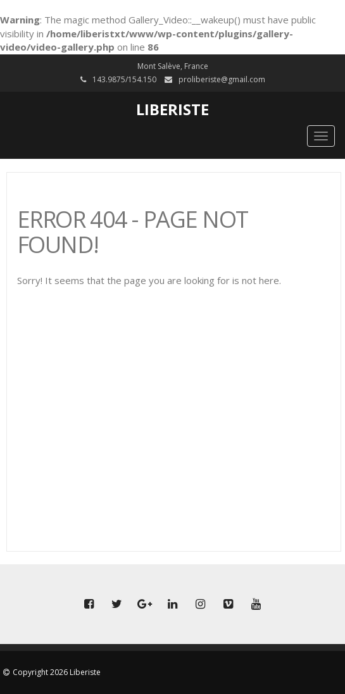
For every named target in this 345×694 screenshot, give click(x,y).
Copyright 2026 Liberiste (57, 672)
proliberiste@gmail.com (222, 79)
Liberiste (172, 109)
